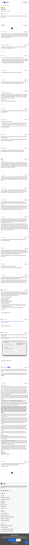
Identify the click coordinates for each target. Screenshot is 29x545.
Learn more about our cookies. (22, 537)
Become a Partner (4, 504)
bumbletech (4, 31)
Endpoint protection (4, 527)
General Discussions (5, 5)
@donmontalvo (3, 369)
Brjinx (3, 216)
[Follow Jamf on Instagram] (7, 490)
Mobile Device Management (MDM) (7, 516)
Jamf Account (3, 508)
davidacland (4, 13)
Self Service (3, 523)
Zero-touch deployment (5, 515)
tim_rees (4, 237)
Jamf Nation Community (5, 499)
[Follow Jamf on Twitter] (1, 490)
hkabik (3, 248)
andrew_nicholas (5, 44)
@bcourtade (9, 92)
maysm (3, 174)
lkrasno (3, 461)
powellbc (4, 108)
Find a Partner (3, 506)
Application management (5, 518)
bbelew (3, 134)
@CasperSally (3, 99)
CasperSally (4, 70)
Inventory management (5, 520)
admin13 (3, 383)
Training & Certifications (5, 497)
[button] (2, 2)
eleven (3, 90)
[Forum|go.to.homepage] (6, 2)
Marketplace (3, 502)
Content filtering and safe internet (7, 530)
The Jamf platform (4, 513)
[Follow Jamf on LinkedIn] (3, 490)
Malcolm (4, 275)
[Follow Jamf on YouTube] (5, 490)
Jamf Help (2, 495)
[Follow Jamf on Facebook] (9, 490)
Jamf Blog (2, 501)
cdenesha (4, 119)
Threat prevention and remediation (7, 529)
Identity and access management (7, 525)
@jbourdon (3, 57)
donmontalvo (4, 289)
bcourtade (4, 187)
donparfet (4, 148)
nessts (3, 55)
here (16, 101)
